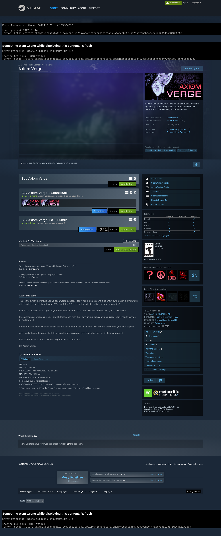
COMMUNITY (68, 8)
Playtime (93, 497)
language (195, 3)
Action (190, 154)
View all (136, 439)
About (82, 8)
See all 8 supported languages (156, 239)
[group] (110, 507)
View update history (154, 361)
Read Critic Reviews (167, 398)
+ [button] (195, 154)
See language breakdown (156, 468)
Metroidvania (151, 154)
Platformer (182, 154)
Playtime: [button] (88, 507)
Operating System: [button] (136, 507)
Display (106, 497)
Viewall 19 (194, 300)
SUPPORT (94, 8)
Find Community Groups (155, 373)
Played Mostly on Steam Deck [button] (110, 507)
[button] (127, 187)
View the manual (154, 352)
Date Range (78, 497)
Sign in (24, 167)
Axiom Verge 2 (58, 226)
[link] (107, 233)
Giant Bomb (34, 272)
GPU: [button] (162, 507)
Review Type (25, 497)
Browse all (131, 245)
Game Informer (31, 289)
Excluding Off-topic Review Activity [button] (65, 507)
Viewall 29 (194, 279)
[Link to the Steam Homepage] (31, 10)
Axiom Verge (160, 327)
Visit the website (153, 335)
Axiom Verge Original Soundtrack (67, 199)
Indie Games (34, 68)
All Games (22, 68)
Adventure (162, 317)
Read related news (153, 365)
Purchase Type (44, 497)
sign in (185, 3)
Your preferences (195, 468)
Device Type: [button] (176, 507)
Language (61, 497)
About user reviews (178, 468)
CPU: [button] (152, 507)
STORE (54, 8)
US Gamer (33, 281)
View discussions (152, 369)
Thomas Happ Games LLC (178, 133)
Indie (160, 154)
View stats (149, 356)
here (68, 447)
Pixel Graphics (169, 154)
